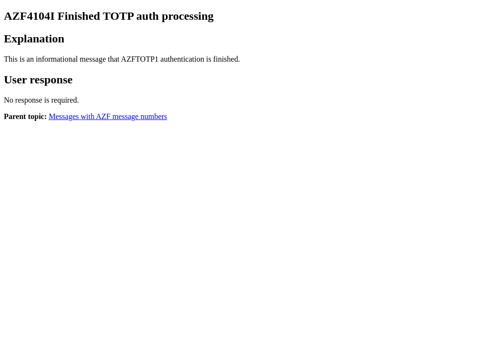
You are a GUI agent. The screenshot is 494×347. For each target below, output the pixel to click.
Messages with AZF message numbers (108, 116)
